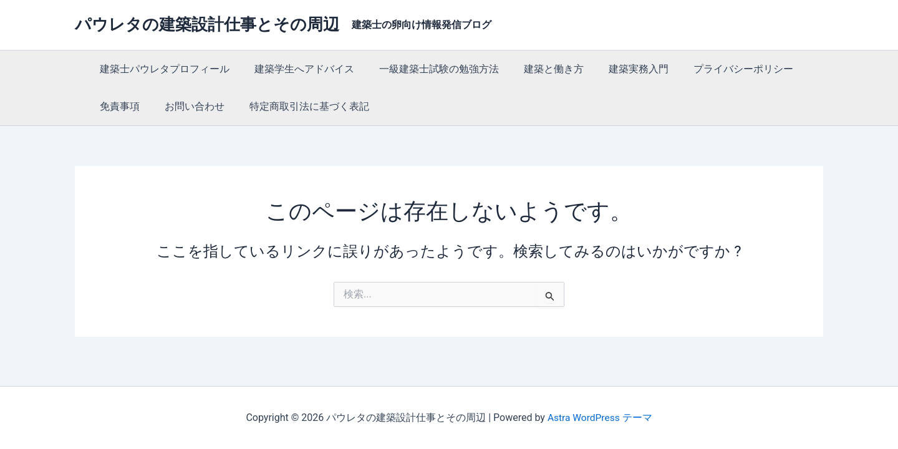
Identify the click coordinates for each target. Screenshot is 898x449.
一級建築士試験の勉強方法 (426, 69)
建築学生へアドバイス (297, 69)
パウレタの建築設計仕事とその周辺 (207, 24)
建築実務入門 (616, 69)
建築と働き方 (536, 69)
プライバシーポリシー (716, 69)
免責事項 (117, 106)
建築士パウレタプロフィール (162, 69)
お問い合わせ (187, 106)
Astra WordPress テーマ (599, 417)
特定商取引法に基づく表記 (297, 106)
